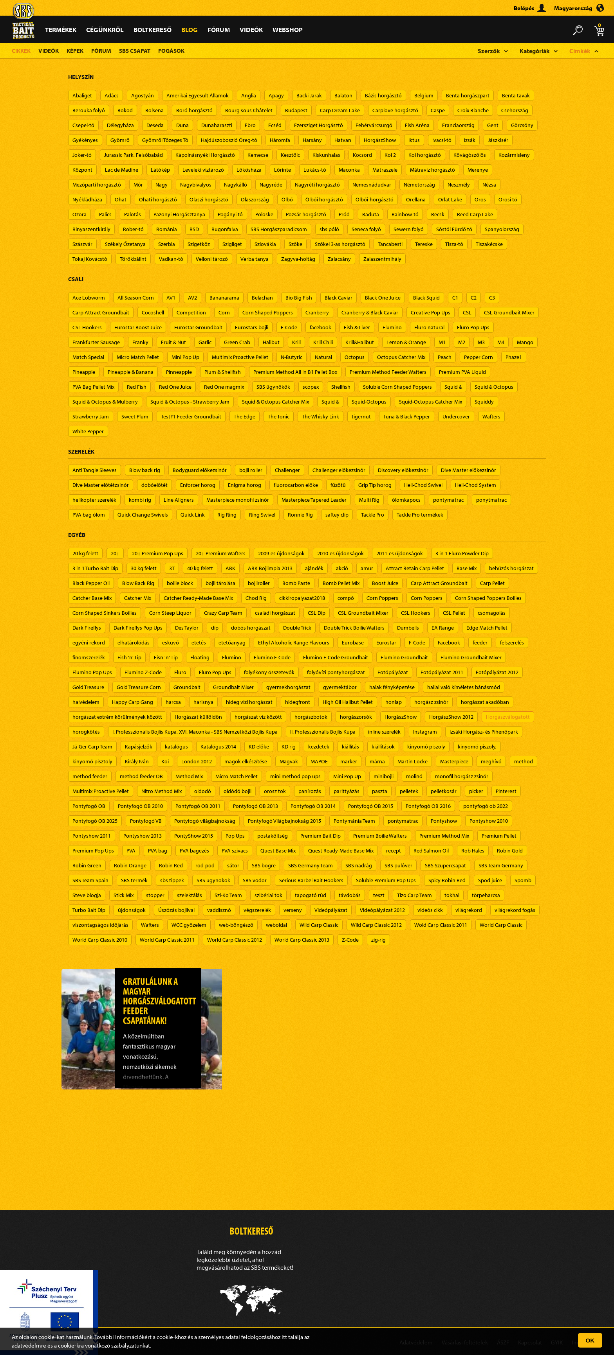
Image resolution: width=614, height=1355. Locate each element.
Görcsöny (522, 125)
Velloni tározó (212, 258)
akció (342, 568)
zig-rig (378, 939)
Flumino (392, 327)
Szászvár (82, 244)
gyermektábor (340, 687)
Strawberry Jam (90, 416)
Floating (199, 657)
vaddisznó (219, 910)
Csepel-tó (83, 125)
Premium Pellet (499, 835)
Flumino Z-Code (143, 672)
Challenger (287, 470)
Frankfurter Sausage (96, 342)
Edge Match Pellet (486, 627)
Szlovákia (265, 244)
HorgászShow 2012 (451, 716)
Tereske (424, 244)
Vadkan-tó (171, 258)
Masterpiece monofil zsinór (237, 499)
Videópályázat (330, 910)
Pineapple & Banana (131, 371)
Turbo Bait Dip (88, 910)
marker (348, 761)
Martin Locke (412, 761)
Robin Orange (130, 865)
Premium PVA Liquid (462, 371)
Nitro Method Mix (161, 791)
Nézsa (489, 184)
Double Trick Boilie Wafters (354, 627)
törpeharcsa (486, 895)
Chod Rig (256, 597)
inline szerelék (384, 731)
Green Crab (237, 342)
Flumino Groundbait (404, 657)
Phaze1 (514, 357)
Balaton (343, 95)
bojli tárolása (220, 583)
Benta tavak (516, 95)
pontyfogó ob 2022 (485, 805)
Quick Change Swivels (142, 514)
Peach (444, 357)
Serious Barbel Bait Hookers (311, 880)
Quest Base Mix (278, 850)
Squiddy (484, 401)
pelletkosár (444, 791)
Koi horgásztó (424, 154)
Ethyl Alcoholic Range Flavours (293, 642)
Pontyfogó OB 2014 (313, 805)
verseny (293, 910)
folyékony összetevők (269, 672)
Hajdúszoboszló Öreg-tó (229, 140)
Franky (140, 342)
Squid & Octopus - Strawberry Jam (189, 401)
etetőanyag (232, 642)
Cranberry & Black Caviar (369, 312)
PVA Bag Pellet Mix (93, 386)
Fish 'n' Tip (129, 657)
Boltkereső (153, 29)
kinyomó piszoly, (477, 746)
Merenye (478, 169)
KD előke (259, 746)
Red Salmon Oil (431, 850)
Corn (224, 312)
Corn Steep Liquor (170, 612)
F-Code (289, 327)
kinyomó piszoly (426, 746)
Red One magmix (224, 386)
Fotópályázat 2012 (497, 672)
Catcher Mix (137, 597)
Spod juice (490, 880)
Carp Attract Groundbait (100, 312)
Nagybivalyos (195, 184)
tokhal (451, 895)
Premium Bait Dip (320, 835)
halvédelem (85, 701)
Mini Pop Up (185, 357)
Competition (191, 312)
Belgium (423, 95)
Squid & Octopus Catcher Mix (275, 401)
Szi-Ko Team (228, 895)
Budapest (296, 110)
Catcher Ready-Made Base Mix (198, 597)
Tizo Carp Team (414, 895)
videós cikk (430, 910)
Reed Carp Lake (475, 214)
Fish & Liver (357, 327)
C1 (455, 297)
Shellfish (340, 386)
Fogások (171, 51)
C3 (492, 297)
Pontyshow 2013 (142, 835)
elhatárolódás (133, 642)
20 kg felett (85, 553)
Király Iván (137, 761)
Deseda (155, 125)
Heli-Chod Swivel (423, 484)
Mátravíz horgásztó (432, 169)
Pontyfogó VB (146, 820)
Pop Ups (235, 835)
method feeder (89, 776)
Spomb (523, 880)
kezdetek (318, 746)
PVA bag (157, 850)
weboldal (276, 924)
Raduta (370, 214)
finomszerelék (88, 657)
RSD (194, 229)
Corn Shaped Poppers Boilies (488, 597)
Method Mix (189, 776)
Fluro (180, 672)
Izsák (469, 140)
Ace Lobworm (88, 297)
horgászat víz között (258, 716)
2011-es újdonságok (399, 553)
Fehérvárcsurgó (374, 125)
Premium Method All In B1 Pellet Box (295, 371)
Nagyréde (271, 184)
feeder (480, 642)
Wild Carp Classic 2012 (376, 924)
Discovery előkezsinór (403, 470)
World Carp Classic (501, 924)
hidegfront (297, 701)
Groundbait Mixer (233, 687)
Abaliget (82, 95)
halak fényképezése (392, 687)
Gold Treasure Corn (139, 687)
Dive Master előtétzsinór (100, 484)
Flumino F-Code (272, 657)
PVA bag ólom (88, 514)
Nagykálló (235, 184)
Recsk (437, 214)
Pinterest (506, 791)
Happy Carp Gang (132, 701)
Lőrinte (282, 169)
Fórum (219, 29)
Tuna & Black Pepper (406, 416)
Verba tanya (254, 258)
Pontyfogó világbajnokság (204, 820)
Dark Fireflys (86, 627)
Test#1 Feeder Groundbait (191, 416)
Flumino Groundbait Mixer (471, 657)
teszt (379, 895)
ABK (230, 568)
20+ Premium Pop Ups (157, 553)
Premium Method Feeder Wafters (388, 371)
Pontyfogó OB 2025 (94, 820)
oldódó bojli (237, 791)
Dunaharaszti (216, 125)
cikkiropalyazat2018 (302, 597)
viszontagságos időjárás (100, 924)
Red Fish (136, 386)
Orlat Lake (450, 199)
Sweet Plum (134, 416)
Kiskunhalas (326, 154)
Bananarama (224, 297)
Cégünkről (105, 29)
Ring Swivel (262, 514)
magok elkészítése (245, 761)
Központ (82, 169)
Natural (323, 357)
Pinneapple (179, 371)
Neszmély (459, 184)
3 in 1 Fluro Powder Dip (462, 553)
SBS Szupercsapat (445, 865)
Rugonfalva (224, 229)
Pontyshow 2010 (489, 820)
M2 (461, 342)
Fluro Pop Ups (473, 327)
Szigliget (232, 244)
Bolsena (154, 110)
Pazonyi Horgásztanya (179, 214)
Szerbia (166, 244)
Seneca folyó (366, 229)
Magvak (289, 761)
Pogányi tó (230, 214)
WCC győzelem (189, 924)
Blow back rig (144, 470)
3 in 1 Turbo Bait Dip (95, 568)
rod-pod (205, 865)
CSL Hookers (87, 327)
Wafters (491, 416)
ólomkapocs (406, 499)
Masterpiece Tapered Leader (314, 499)
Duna (182, 125)
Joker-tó (82, 154)
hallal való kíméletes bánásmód (463, 687)
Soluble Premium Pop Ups (386, 880)
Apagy (276, 95)
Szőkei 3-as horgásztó (340, 244)
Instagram (425, 731)
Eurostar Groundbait (198, 327)
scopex (311, 386)
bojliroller (259, 583)
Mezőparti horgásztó (96, 184)
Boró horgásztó (194, 110)
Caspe (438, 110)
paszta (379, 791)
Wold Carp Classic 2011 (440, 924)
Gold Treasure (88, 687)
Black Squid (426, 297)
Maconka (349, 169)
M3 (481, 342)
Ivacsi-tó (441, 140)
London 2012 (196, 761)
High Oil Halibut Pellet (348, 701)
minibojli (384, 776)
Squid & (453, 386)
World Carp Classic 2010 (99, 939)
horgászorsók (356, 716)
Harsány (312, 140)
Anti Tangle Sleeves (94, 470)
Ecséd (275, 125)
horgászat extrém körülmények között (117, 716)
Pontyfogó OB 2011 (197, 805)
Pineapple (83, 371)
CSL (467, 312)
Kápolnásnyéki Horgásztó (205, 154)
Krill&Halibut (359, 342)
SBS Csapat (134, 51)
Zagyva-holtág (298, 258)
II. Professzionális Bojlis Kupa (323, 731)
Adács (112, 95)
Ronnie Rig (300, 514)
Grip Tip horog (375, 484)
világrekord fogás (515, 910)
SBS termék (134, 880)
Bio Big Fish (298, 297)
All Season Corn (135, 297)
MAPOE (319, 761)
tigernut (361, 416)
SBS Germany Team (310, 865)
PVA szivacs (235, 850)
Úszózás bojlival (176, 910)
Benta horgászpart (467, 95)
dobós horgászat (251, 627)
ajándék (314, 568)
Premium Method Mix (444, 835)
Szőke (295, 244)
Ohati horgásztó (158, 199)
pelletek (409, 791)
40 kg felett (200, 568)
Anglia (248, 95)
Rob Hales (472, 850)
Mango (525, 342)
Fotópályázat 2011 (442, 672)
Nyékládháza (87, 199)
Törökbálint (133, 258)
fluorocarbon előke (296, 484)
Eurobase (353, 642)
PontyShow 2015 (193, 835)
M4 (500, 342)
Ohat (120, 199)
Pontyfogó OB (88, 805)
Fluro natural (429, 327)
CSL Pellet (454, 612)
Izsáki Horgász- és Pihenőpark (484, 731)
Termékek (60, 29)
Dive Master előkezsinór (468, 470)
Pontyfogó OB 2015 (370, 805)
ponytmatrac (491, 499)
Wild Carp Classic (319, 924)
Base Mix (467, 568)
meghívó (491, 761)
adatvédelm (26, 1345)
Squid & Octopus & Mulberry (105, 401)
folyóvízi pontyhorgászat (336, 672)
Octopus (355, 357)
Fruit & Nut (173, 342)
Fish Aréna (417, 125)
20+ (115, 553)
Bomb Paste (296, 583)
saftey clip (337, 514)
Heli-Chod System (475, 484)
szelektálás (189, 895)
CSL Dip (316, 612)
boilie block (180, 583)
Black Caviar (338, 297)
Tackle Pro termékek (420, 514)
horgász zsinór (431, 701)
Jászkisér (498, 140)
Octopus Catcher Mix (401, 357)
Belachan (262, 297)
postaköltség (272, 835)
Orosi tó (507, 199)
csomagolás (492, 612)
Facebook (449, 642)
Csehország (514, 110)
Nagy (161, 184)
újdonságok (132, 910)
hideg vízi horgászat (249, 701)
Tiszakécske (489, 244)
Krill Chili (323, 342)
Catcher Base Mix (92, 597)
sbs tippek (172, 880)
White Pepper (88, 431)
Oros (480, 199)
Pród (344, 214)
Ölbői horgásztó (324, 199)
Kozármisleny (514, 154)
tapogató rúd (310, 895)
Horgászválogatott (508, 716)
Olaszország (255, 199)
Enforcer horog (197, 484)
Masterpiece (454, 761)
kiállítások (383, 746)
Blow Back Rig (138, 583)
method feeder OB (141, 776)
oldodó (202, 791)
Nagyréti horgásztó (317, 184)
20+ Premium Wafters (221, 553)
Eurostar (386, 642)
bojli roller (250, 470)
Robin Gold (510, 850)
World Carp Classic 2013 (301, 939)
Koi (165, 761)
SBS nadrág (358, 865)
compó (346, 597)
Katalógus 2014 (218, 746)
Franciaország (458, 125)
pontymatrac (448, 499)
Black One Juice (383, 297)
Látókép (160, 169)
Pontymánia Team (354, 820)
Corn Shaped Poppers (267, 312)
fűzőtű (338, 484)
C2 (474, 297)
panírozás (309, 791)
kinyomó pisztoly (92, 761)
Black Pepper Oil (91, 583)
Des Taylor (187, 627)
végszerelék (257, 910)
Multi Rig (369, 499)
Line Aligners (179, 499)
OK (590, 1340)
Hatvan (342, 140)
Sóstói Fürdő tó (454, 229)
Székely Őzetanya (125, 244)
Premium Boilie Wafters (380, 835)
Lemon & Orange (406, 342)
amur (367, 568)
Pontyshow (444, 820)
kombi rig (140, 499)
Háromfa (280, 140)
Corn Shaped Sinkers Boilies (104, 612)
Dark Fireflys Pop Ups (138, 627)
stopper (155, 895)
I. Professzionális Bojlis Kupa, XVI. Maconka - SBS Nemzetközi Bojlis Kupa (195, 731)
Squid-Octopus (369, 401)
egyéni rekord (88, 642)
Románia (166, 229)
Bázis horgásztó (383, 95)
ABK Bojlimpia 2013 (270, 568)
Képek (75, 51)
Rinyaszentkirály (91, 229)
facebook (320, 327)
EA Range (443, 627)
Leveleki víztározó (203, 169)
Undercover (456, 416)
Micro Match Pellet (138, 357)
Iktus (414, 140)
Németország (419, 184)
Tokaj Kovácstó (89, 258)
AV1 (170, 297)
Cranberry (317, 312)
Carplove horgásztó (395, 110)
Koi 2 (390, 154)
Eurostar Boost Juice (138, 327)
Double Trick (297, 627)
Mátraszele (384, 169)
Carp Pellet (492, 583)
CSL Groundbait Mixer (509, 312)
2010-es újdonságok (340, 553)
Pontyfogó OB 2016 (428, 805)
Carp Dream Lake (340, 110)
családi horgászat (275, 612)
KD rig (289, 746)
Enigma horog (244, 484)
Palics (105, 214)
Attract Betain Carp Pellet (415, 568)
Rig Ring (227, 514)
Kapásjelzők (138, 746)
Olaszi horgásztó (209, 199)
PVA (130, 850)
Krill (296, 342)
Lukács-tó (314, 169)
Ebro (250, 125)
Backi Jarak (309, 95)
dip (215, 627)
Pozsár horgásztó (306, 214)
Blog (189, 29)
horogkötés (86, 731)
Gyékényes (85, 140)
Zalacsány (339, 258)
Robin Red (171, 865)
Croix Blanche (473, 110)
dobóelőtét (154, 484)
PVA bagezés (194, 850)
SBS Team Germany (501, 865)
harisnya (203, 701)
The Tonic (278, 416)
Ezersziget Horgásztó (318, 125)
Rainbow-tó (405, 214)
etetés (198, 642)
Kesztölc (290, 154)
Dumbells (408, 627)
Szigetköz (199, 244)
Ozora (79, 214)
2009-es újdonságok (281, 553)
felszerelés (512, 642)
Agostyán (142, 95)
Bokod (125, 110)
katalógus (176, 746)
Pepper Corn (478, 357)
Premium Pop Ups (93, 850)
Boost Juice (385, 583)
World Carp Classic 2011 (167, 939)
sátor (233, 865)
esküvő (170, 642)
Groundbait (186, 687)
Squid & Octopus (494, 386)
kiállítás (350, 746)
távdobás (350, 895)
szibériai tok (268, 895)
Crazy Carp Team (223, 612)
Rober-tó (133, 229)
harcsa (173, 701)
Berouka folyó (88, 110)
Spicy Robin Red (447, 880)
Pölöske (264, 214)
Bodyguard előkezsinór (200, 470)
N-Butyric (291, 357)
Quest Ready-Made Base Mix (341, 850)
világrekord (468, 910)
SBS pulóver (398, 865)
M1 (442, 342)
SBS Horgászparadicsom (279, 229)
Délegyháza (120, 125)
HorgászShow (380, 140)
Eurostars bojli (251, 327)
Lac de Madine (121, 169)
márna (377, 761)
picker (476, 791)
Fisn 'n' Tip (166, 657)
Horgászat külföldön (198, 716)
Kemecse (257, 154)
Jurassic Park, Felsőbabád (133, 154)
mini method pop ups (295, 776)
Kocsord (362, 154)
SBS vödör (255, 880)
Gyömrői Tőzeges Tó (165, 140)
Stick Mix (124, 895)
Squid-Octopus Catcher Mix (430, 401)
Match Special (88, 357)
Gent (492, 125)
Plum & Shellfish (222, 371)
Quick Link (193, 514)
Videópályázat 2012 (382, 910)
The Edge (244, 416)
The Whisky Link (320, 416)
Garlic (205, 342)
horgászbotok (310, 716)
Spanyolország (502, 229)
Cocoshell (153, 312)
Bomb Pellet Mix (341, 583)
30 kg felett (144, 568)
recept (393, 850)
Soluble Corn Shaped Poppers (397, 386)
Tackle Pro (372, 514)
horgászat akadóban (485, 701)
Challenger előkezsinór (338, 470)
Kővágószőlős (469, 154)
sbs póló (329, 229)
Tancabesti (390, 244)
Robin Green (86, 865)
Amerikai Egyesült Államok (197, 95)
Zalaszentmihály (382, 258)
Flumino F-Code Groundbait (335, 657)
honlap (393, 701)
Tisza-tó (454, 244)
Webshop (288, 29)
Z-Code (350, 939)
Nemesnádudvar (371, 184)
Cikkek (21, 51)
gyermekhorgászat (288, 687)
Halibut (271, 342)
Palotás (132, 214)
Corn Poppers (382, 597)
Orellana (416, 199)
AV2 (192, 297)
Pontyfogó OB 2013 (255, 805)
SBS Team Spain (90, 880)
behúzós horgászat (511, 568)
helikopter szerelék (94, 499)
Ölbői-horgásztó (375, 199)
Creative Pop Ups (430, 312)
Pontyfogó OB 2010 (140, 805)
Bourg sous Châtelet (249, 110)
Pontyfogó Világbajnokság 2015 (284, 820)
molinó (414, 776)
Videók (251, 29)
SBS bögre (264, 865)
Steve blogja (86, 895)
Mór (138, 184)
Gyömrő (120, 140)
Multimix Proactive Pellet (240, 357)
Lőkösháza (249, 169)
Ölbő (287, 199)
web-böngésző (236, 924)
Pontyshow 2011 (91, 835)
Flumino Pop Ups (92, 672)
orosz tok (275, 791)
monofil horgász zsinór (461, 776)
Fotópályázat (392, 672)
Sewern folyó (409, 229)
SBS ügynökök (273, 386)
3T (172, 568)
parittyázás (346, 791)
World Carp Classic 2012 (234, 939)
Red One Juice (175, 386)
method (523, 761)
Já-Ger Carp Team (92, 746)
